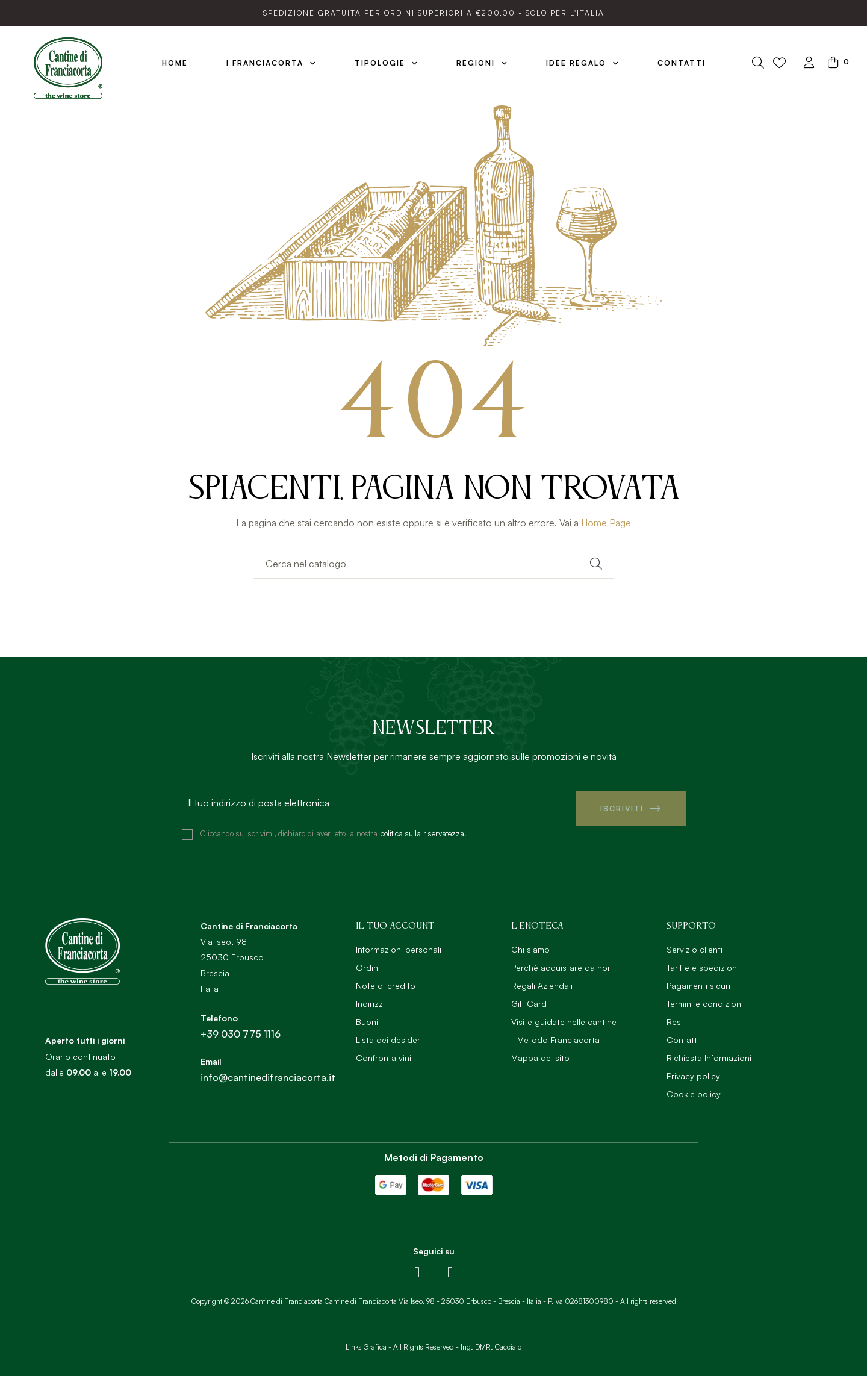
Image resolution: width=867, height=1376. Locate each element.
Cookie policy (694, 1088)
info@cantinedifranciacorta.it (267, 1072)
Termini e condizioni (705, 998)
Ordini (368, 962)
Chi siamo (530, 944)
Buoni (367, 1016)
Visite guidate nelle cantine (564, 1016)
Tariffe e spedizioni (703, 962)
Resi (675, 1016)
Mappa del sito (540, 1052)
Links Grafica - (368, 1341)
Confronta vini (383, 1052)
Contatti (683, 1034)
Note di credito (385, 980)
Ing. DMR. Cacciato (491, 1341)
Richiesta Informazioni (709, 1052)
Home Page (606, 523)
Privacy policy (693, 1070)
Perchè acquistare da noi (560, 962)
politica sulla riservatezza (422, 828)
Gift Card (529, 998)
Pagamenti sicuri (698, 980)
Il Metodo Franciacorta (555, 1034)
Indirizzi (370, 998)
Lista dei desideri (389, 1034)
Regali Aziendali (542, 980)
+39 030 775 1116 (240, 1029)
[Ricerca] (433, 564)
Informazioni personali (398, 944)
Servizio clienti (694, 944)
